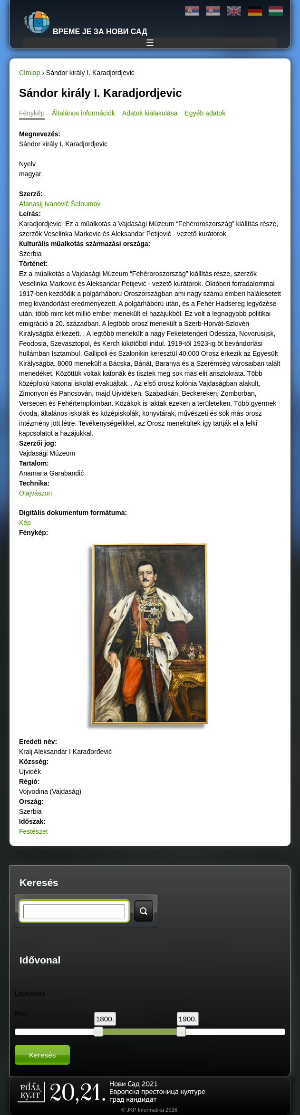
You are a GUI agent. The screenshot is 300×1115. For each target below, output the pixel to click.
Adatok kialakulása (150, 113)
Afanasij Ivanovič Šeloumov (59, 204)
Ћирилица (192, 11)
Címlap (29, 72)
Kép (25, 522)
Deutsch (255, 11)
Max (21, 1013)
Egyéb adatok (205, 113)
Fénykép (32, 113)
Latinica (213, 11)
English (234, 11)
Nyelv (27, 164)
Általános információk (83, 113)
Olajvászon (35, 493)
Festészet (33, 831)
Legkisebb (30, 993)
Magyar (276, 11)
